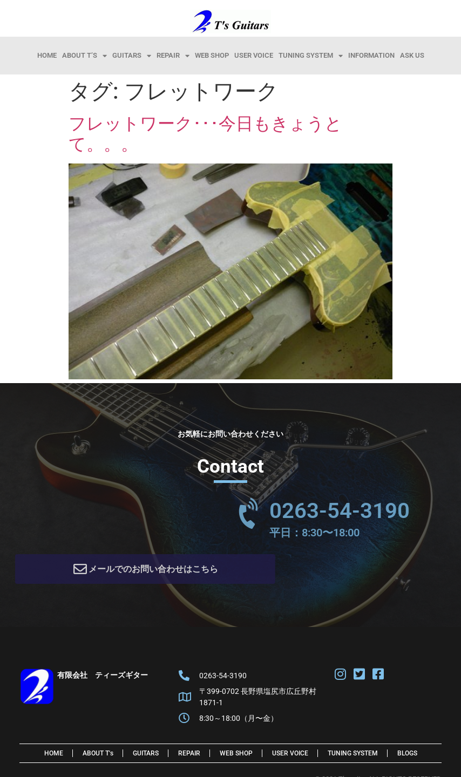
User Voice (253, 55)
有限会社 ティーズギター (102, 678)
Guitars (131, 55)
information (371, 55)
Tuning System (311, 55)
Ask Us (412, 55)
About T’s (84, 55)
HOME (47, 55)
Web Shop (212, 55)
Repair (173, 55)
